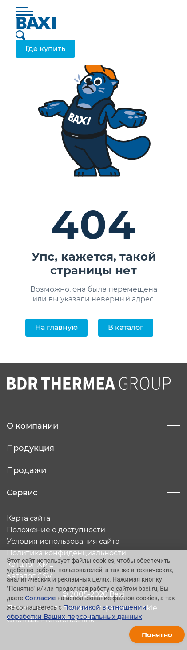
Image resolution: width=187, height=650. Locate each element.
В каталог (125, 327)
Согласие (40, 598)
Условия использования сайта (63, 541)
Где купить (45, 48)
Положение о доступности (56, 530)
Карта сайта (28, 518)
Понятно (157, 634)
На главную (56, 327)
